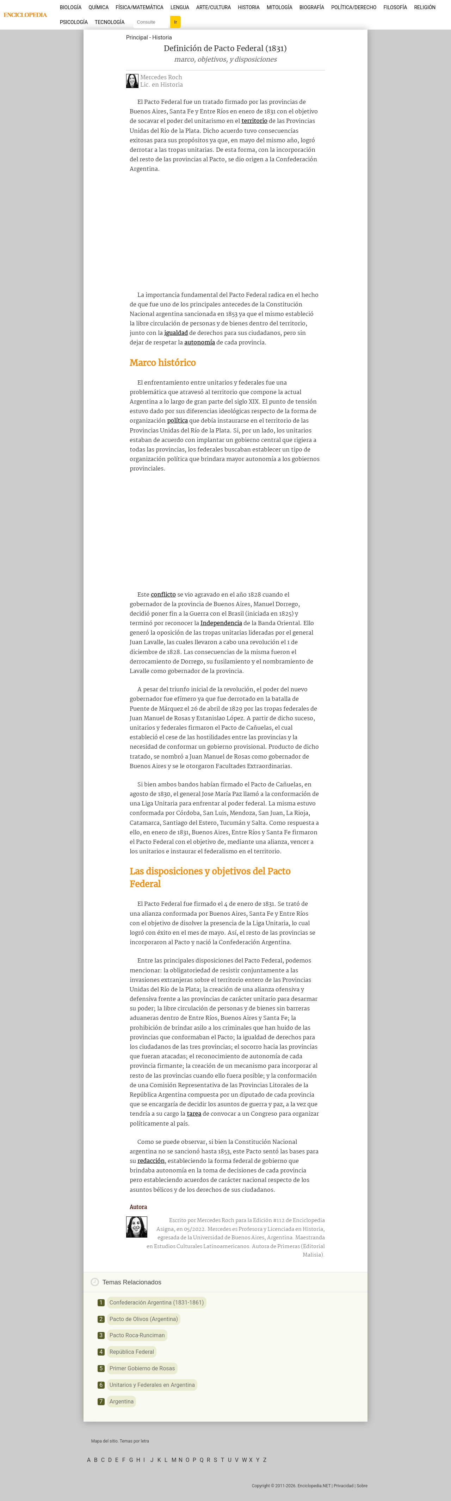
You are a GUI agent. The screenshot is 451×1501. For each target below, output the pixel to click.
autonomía (199, 343)
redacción (151, 1161)
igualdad (176, 333)
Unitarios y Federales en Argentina (152, 1385)
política (177, 421)
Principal (137, 37)
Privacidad (343, 1485)
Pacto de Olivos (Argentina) (144, 1319)
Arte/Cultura (213, 7)
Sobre (362, 1485)
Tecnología (109, 22)
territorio (254, 121)
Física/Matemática (139, 7)
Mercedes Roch (161, 77)
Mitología (279, 7)
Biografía (311, 7)
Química (99, 7)
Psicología (74, 22)
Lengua (180, 7)
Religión (424, 7)
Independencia (221, 623)
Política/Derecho (353, 7)
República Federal (132, 1352)
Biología (71, 7)
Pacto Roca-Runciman (137, 1335)
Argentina (122, 1401)
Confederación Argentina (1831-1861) (157, 1302)
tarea (194, 1114)
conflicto (163, 595)
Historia (249, 7)
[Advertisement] (225, 232)
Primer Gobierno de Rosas (142, 1368)
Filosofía (395, 7)
